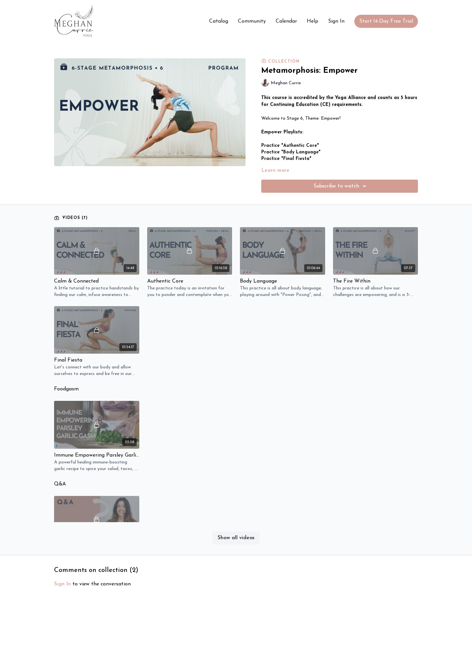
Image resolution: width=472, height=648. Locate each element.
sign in (62, 584)
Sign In (336, 21)
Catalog (218, 21)
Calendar (286, 21)
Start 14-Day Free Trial (386, 21)
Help (312, 21)
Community (252, 21)
